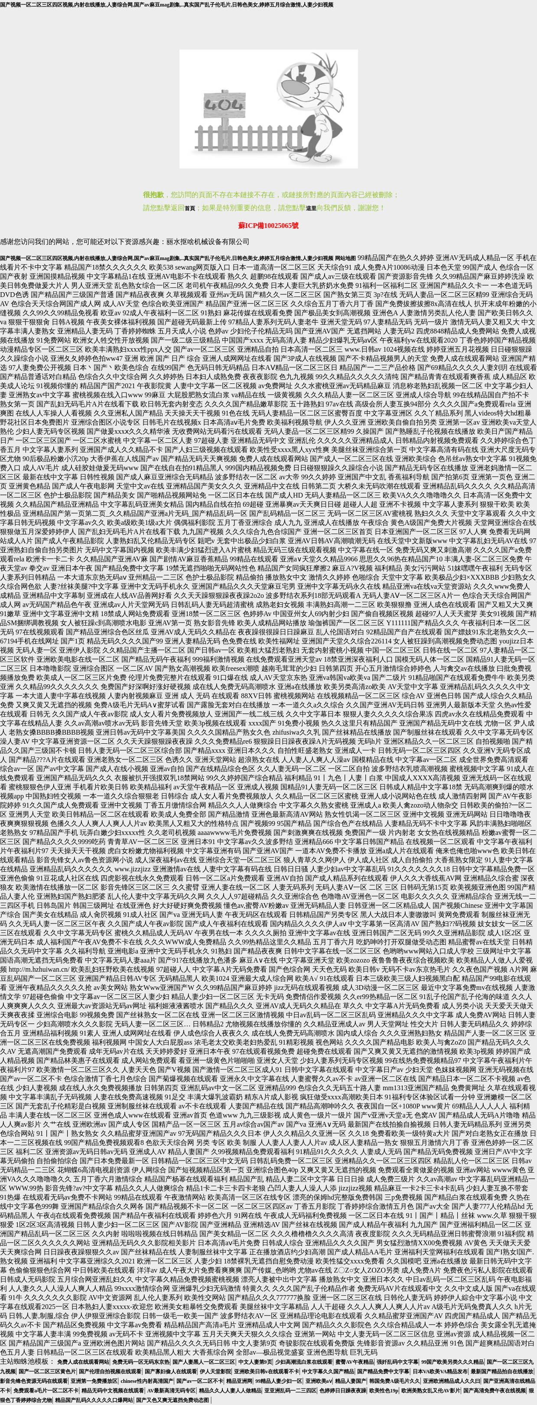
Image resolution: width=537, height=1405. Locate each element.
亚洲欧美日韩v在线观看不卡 (266, 1372)
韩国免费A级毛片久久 (394, 1381)
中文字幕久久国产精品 (328, 1372)
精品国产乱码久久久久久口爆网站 (94, 1400)
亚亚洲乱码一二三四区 (290, 1391)
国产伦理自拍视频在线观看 (110, 1372)
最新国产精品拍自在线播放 (502, 1372)
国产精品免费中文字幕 (383, 1372)
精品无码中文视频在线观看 (112, 1391)
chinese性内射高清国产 (146, 1381)
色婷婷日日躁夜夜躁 (342, 1391)
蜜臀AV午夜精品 (354, 1362)
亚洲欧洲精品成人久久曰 (451, 1381)
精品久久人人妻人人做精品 (230, 1391)
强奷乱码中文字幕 (397, 1362)
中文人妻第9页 (255, 1362)
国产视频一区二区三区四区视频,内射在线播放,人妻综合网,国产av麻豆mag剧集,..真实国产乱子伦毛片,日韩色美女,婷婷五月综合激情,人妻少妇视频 (166, 5)
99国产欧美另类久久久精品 (452, 1362)
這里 (311, 208)
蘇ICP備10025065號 (268, 225)
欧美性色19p (383, 1391)
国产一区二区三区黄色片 (47, 1372)
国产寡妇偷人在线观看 (171, 1372)
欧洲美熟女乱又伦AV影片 (430, 1391)
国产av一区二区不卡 (199, 1381)
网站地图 (345, 258)
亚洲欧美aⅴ (319, 1381)
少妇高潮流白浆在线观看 (303, 1362)
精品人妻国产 (350, 1381)
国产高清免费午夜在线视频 (494, 1391)
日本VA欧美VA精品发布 (440, 1372)
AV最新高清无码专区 (171, 1391)
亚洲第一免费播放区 (94, 1381)
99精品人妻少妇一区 (278, 1381)
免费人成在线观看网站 (83, 1362)
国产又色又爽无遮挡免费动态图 (173, 1400)
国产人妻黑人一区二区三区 (203, 1362)
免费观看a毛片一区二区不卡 (45, 1391)
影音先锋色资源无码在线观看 (34, 1381)
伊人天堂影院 (215, 1372)
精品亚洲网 (239, 1381)
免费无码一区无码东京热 (140, 1362)
